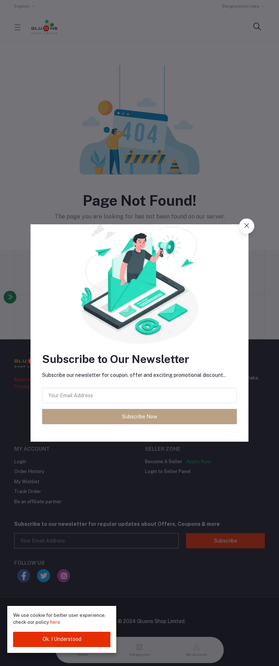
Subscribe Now (139, 416)
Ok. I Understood (62, 639)
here (55, 622)
